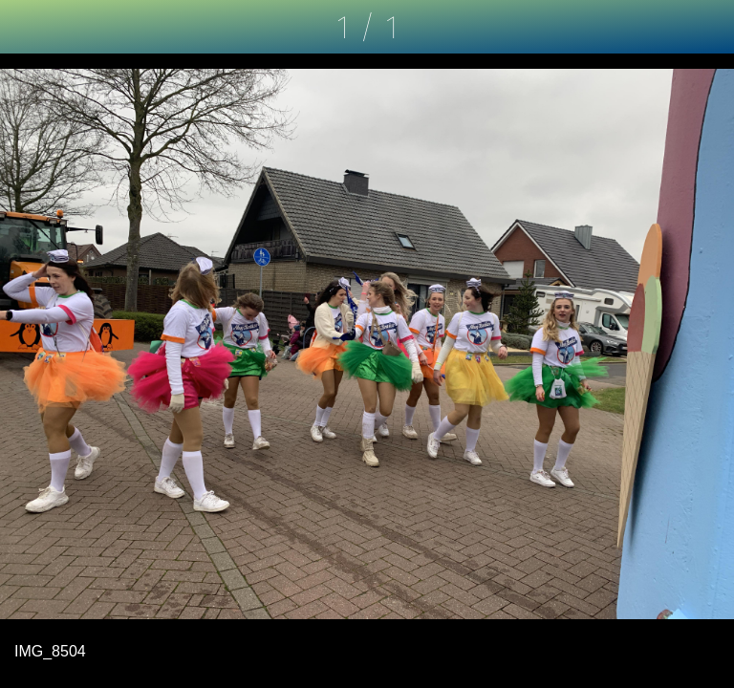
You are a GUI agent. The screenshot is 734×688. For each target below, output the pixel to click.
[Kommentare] (657, 27)
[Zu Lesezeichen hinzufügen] (707, 27)
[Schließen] (26, 26)
